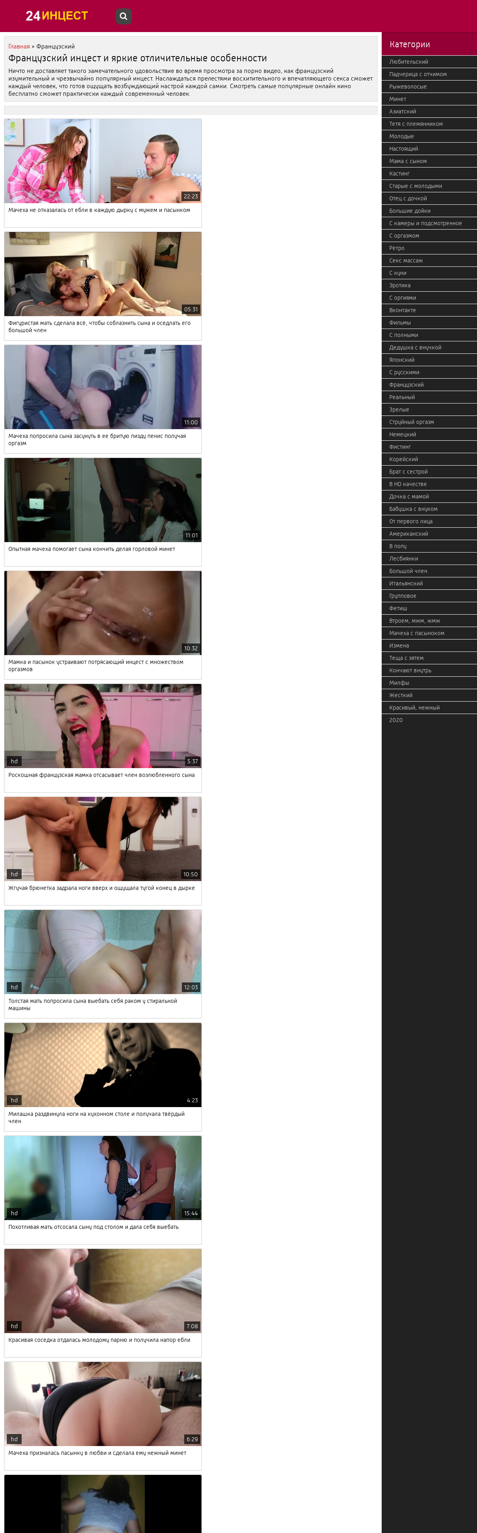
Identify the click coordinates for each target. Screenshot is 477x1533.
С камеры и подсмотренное (425, 223)
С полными (403, 335)
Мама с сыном (408, 161)
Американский (408, 533)
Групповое (403, 595)
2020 (396, 720)
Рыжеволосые (408, 86)
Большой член (408, 571)
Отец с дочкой (408, 198)
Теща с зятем (406, 658)
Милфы (399, 682)
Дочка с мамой (409, 496)
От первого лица (411, 521)
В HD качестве (408, 484)
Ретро (397, 248)
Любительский (408, 61)
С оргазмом (404, 235)
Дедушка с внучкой (415, 347)
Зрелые (399, 409)
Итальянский (406, 583)
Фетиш (398, 608)
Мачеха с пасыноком (417, 633)
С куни (398, 272)
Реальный (402, 397)
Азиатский (402, 111)
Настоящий (403, 148)
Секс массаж (406, 260)
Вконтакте (402, 310)
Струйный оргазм (411, 422)
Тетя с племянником (416, 123)
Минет (397, 99)
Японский (402, 359)
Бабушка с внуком (413, 508)
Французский (406, 384)
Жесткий (401, 695)
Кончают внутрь (410, 670)
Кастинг (399, 173)
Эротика (400, 285)
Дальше (86, 1490)
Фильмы (400, 322)
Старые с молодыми (415, 186)
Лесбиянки (403, 558)
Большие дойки (410, 210)
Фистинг (400, 446)
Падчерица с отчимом (418, 74)
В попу (398, 546)
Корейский (403, 459)
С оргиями (402, 297)
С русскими (404, 372)
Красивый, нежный (414, 707)
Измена (399, 645)
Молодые (401, 136)
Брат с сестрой (408, 471)
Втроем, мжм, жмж (414, 620)
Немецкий (402, 434)
